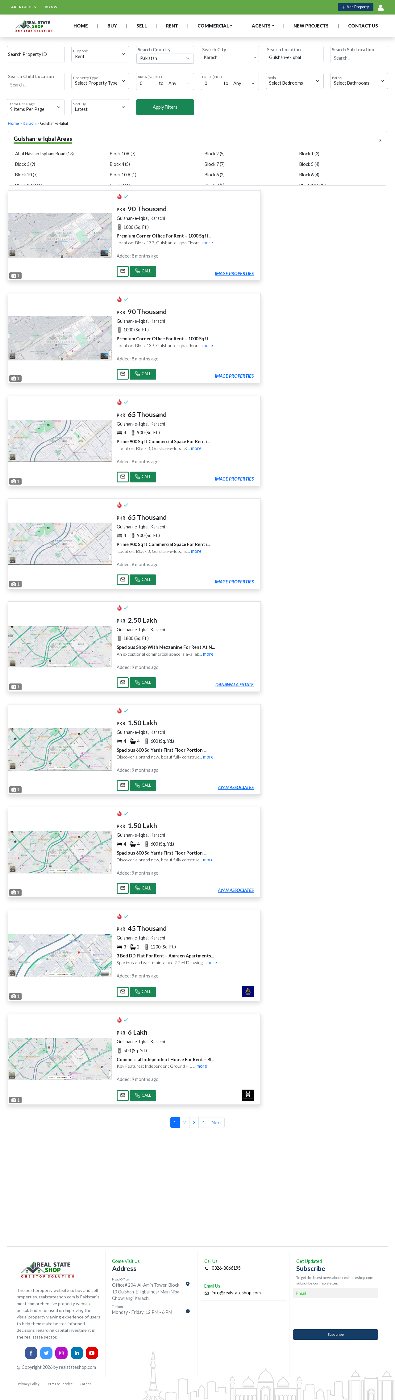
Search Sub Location (353, 49)
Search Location (284, 49)
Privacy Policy (29, 1384)
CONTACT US (363, 25)
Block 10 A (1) (123, 174)
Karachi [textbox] (211, 57)
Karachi (30, 123)
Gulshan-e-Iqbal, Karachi (141, 218)
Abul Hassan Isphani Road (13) (44, 153)
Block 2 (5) (215, 153)
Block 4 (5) (120, 164)
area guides (23, 7)
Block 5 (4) (309, 164)
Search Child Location (31, 76)
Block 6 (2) (215, 174)
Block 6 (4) (309, 174)
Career (85, 1384)
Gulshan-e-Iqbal (54, 123)
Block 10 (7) (26, 174)
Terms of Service (59, 1384)
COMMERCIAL (213, 25)
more (207, 242)
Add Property (355, 7)
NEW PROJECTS (311, 25)
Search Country (154, 49)
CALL (143, 271)
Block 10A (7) (122, 153)
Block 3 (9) (25, 164)
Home (13, 123)
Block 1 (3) (309, 153)
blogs (51, 7)
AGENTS (261, 25)
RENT (172, 25)
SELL (141, 25)
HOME (80, 25)
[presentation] (336, 1313)
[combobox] (230, 57)
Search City (214, 49)
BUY (112, 25)
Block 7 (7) (215, 164)
